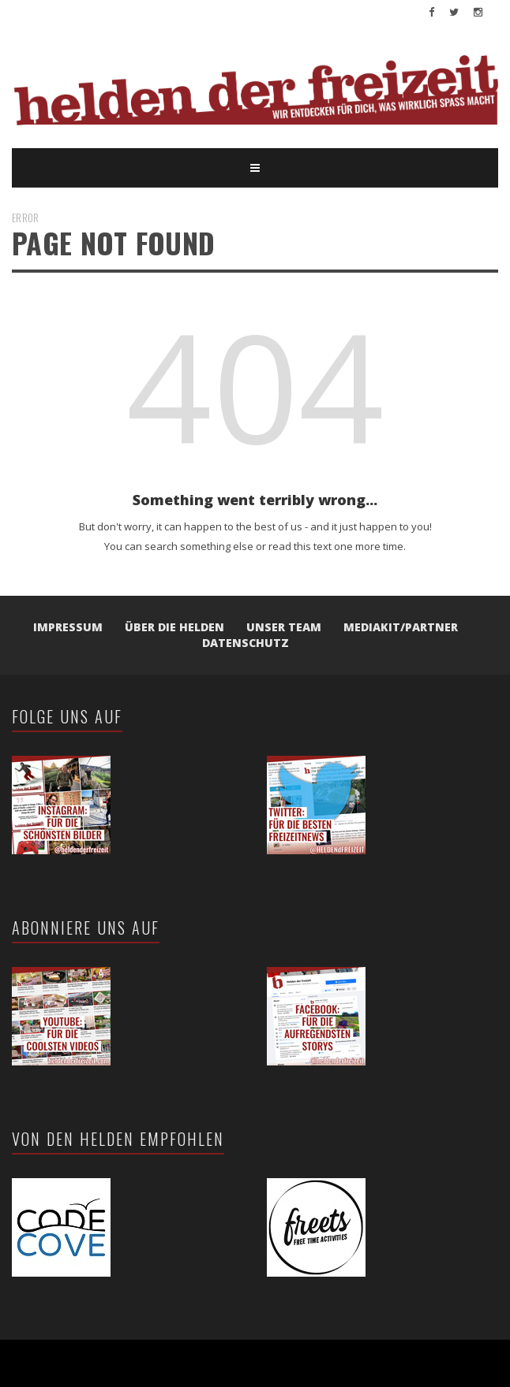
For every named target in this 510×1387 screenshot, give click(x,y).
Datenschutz (245, 642)
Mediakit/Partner (400, 626)
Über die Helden (174, 626)
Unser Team (283, 626)
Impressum (68, 626)
